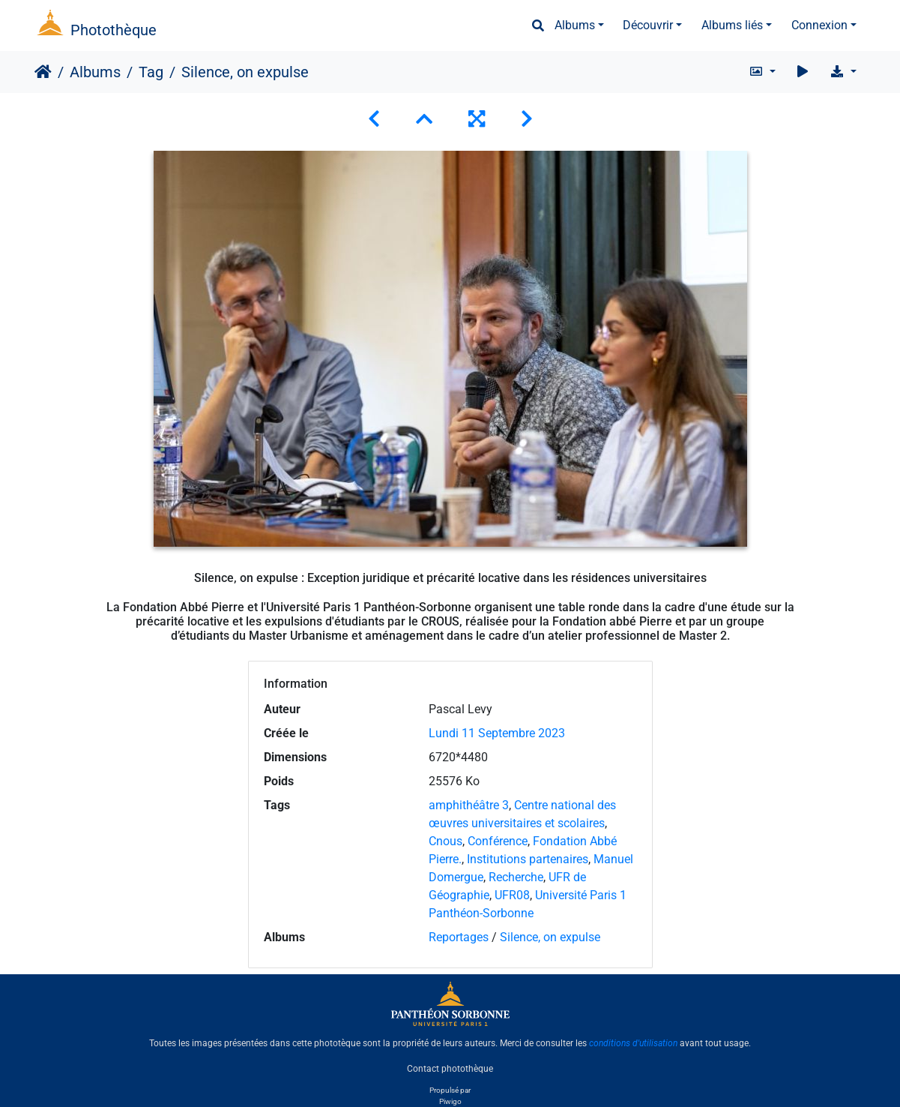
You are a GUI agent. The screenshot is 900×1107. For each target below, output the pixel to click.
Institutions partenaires (527, 859)
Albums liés (732, 25)
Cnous (445, 841)
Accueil (43, 72)
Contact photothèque (450, 1069)
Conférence (498, 841)
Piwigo (450, 1101)
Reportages (459, 937)
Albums (575, 25)
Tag (151, 72)
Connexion (819, 25)
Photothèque (113, 30)
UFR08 (512, 895)
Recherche (516, 877)
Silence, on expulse (550, 937)
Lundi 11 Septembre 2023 (497, 733)
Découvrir (648, 25)
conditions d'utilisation (633, 1043)
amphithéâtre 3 (469, 805)
